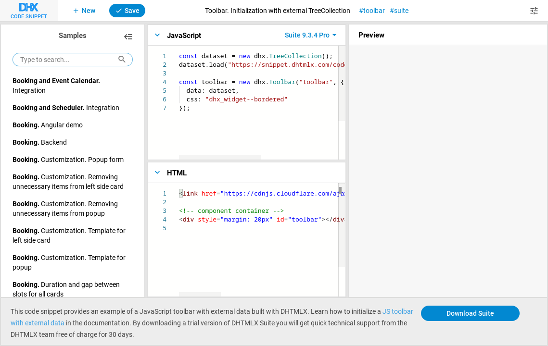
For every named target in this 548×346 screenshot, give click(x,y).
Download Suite (470, 313)
